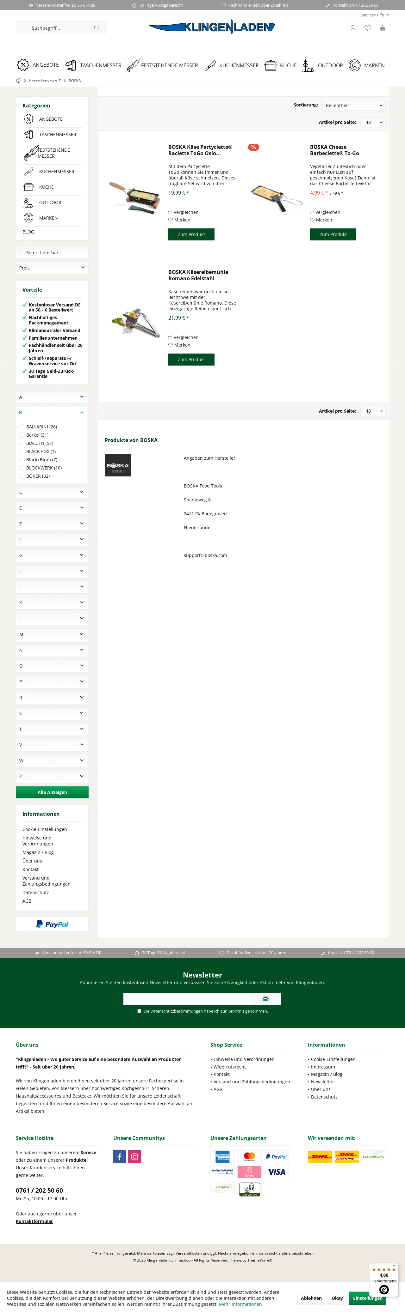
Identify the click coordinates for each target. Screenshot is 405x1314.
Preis (24, 268)
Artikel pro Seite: (337, 122)
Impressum (323, 1067)
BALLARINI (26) (41, 427)
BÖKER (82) (38, 476)
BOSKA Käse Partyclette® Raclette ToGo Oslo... (200, 150)
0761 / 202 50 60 (39, 1190)
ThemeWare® (259, 1260)
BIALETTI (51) (39, 443)
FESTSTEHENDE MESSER (54, 153)
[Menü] (395, 1267)
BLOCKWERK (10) (44, 468)
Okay (337, 1298)
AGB (26, 901)
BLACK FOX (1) (41, 451)
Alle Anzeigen (52, 792)
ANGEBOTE (51, 119)
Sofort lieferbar (42, 253)
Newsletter (322, 1082)
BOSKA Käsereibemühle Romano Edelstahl (198, 275)
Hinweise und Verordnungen (37, 841)
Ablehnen (311, 1298)
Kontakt (30, 869)
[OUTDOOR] (324, 65)
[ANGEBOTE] (40, 64)
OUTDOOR (50, 202)
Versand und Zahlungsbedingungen (46, 881)
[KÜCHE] (282, 65)
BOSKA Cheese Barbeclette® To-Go (334, 150)
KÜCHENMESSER (56, 171)
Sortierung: (306, 105)
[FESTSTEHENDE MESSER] (164, 65)
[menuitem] (372, 15)
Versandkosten (189, 1253)
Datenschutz (35, 892)
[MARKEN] (368, 65)
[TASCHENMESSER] (95, 65)
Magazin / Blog (38, 852)
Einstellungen (368, 1298)
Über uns (32, 861)
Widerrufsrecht (230, 1067)
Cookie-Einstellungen (44, 829)
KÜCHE (46, 187)
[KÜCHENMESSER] (233, 65)
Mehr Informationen (240, 1304)
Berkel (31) (37, 435)
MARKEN (48, 218)
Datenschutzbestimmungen (176, 1011)
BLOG (28, 232)
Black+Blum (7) (41, 460)
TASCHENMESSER (57, 134)
